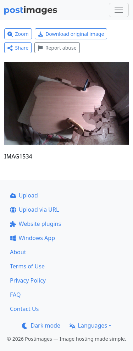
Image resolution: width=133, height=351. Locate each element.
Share (17, 47)
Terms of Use (27, 266)
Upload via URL (34, 209)
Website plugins (35, 224)
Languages (88, 325)
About (18, 252)
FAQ (15, 295)
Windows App (32, 238)
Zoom (18, 33)
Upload (24, 195)
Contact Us (24, 309)
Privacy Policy (28, 280)
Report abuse (57, 47)
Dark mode (41, 325)
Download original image (71, 33)
